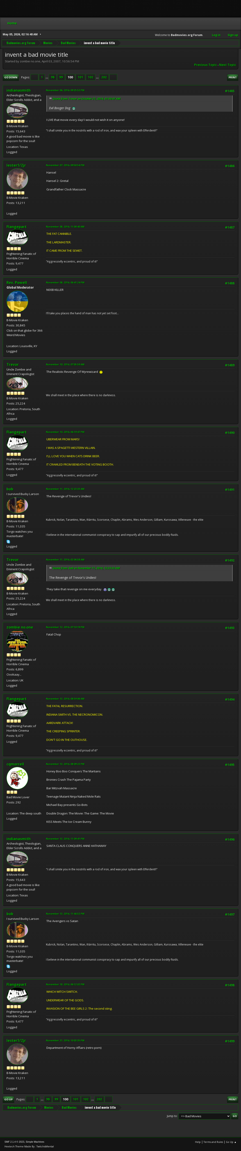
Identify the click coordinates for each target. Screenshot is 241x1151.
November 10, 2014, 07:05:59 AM (65, 364)
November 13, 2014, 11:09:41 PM (65, 838)
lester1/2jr (16, 165)
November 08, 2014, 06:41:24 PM (65, 282)
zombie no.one (20, 627)
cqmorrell (15, 764)
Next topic (227, 65)
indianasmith (19, 90)
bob (10, 488)
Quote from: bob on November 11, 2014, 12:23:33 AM (86, 568)
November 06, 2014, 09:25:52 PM (65, 90)
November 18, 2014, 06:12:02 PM (65, 984)
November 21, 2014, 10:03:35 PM (65, 1040)
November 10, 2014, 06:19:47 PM (65, 432)
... (47, 77)
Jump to (172, 1116)
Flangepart (17, 226)
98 (53, 77)
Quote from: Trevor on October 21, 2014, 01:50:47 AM (86, 99)
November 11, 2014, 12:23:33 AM (65, 489)
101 (80, 77)
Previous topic (205, 65)
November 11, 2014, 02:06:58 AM (65, 559)
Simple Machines (35, 1141)
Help (198, 1142)
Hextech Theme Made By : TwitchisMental (29, 1146)
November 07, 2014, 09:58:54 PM (65, 165)
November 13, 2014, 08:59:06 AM (65, 698)
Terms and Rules (213, 1142)
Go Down (10, 77)
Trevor (13, 364)
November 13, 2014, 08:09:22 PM (65, 764)
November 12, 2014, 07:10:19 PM (65, 627)
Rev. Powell (17, 282)
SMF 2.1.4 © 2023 (14, 1141)
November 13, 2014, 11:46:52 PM (65, 913)
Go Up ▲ (231, 1142)
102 (90, 77)
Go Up (8, 1099)
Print (233, 77)
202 (104, 77)
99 (61, 77)
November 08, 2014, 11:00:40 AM (65, 226)
